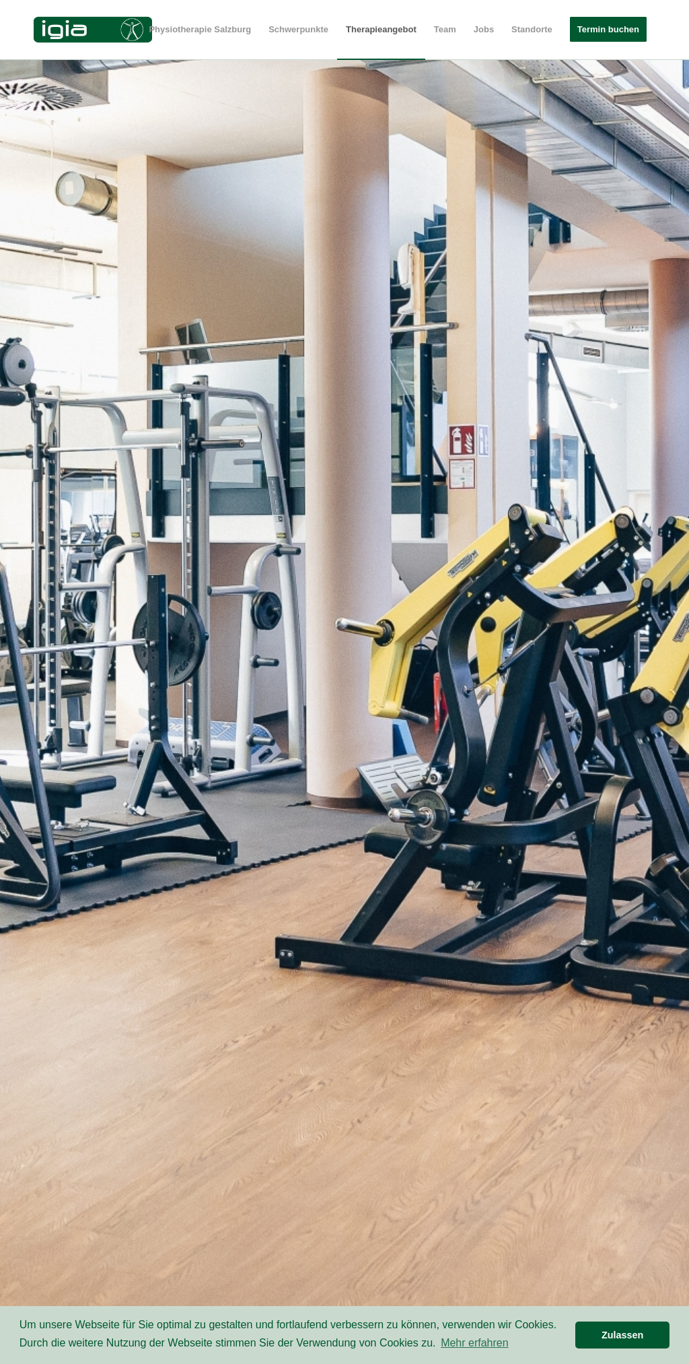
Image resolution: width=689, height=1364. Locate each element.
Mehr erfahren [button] (475, 1343)
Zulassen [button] (622, 1335)
